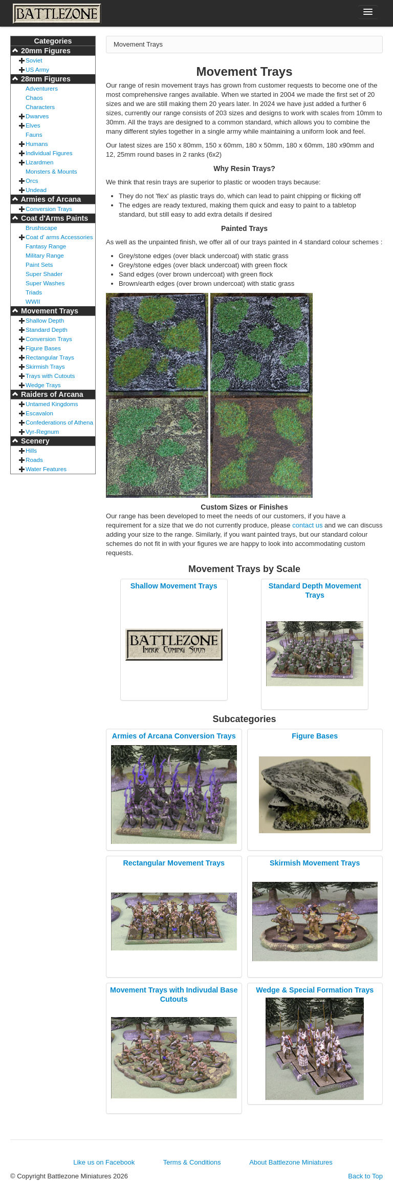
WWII (33, 301)
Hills (31, 450)
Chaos (34, 97)
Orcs (32, 180)
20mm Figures (45, 51)
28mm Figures (45, 79)
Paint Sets (39, 264)
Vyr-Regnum (42, 431)
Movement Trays (48, 311)
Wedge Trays (43, 385)
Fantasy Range (46, 246)
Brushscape (41, 227)
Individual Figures (49, 153)
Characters (40, 106)
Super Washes (45, 283)
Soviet (34, 60)
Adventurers (42, 88)
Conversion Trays (49, 208)
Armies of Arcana (50, 199)
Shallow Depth (45, 320)
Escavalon (39, 413)
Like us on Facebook (104, 1162)
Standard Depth (47, 329)
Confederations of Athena (59, 422)
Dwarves (37, 116)
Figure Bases (43, 348)
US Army (37, 69)
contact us (307, 525)
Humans (37, 143)
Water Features (46, 469)
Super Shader (44, 273)
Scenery (34, 441)
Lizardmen (40, 162)
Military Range (45, 255)
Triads (34, 292)
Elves (33, 125)
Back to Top (365, 1176)
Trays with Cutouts (50, 375)
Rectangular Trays (50, 357)
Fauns (34, 134)
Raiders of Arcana (51, 394)
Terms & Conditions (192, 1162)
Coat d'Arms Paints (53, 218)
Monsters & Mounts (51, 171)
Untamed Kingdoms (52, 403)
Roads (34, 459)
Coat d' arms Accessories (59, 237)
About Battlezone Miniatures (291, 1162)
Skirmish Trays (45, 366)
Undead (36, 189)
